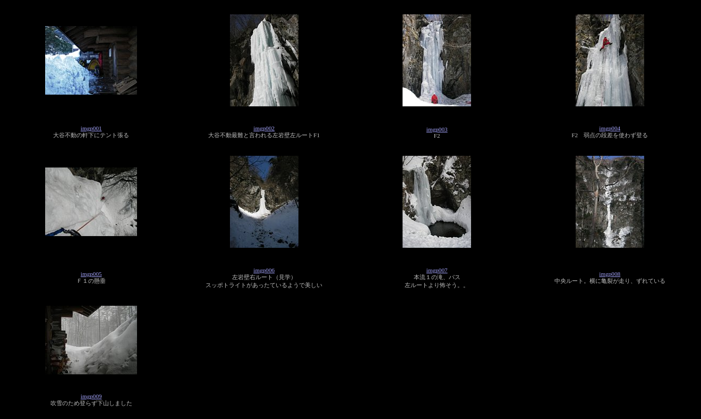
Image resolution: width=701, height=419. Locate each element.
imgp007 (437, 270)
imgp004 (609, 128)
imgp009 (91, 396)
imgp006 (264, 270)
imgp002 (264, 128)
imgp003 (437, 129)
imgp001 (91, 128)
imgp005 (91, 274)
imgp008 (609, 274)
